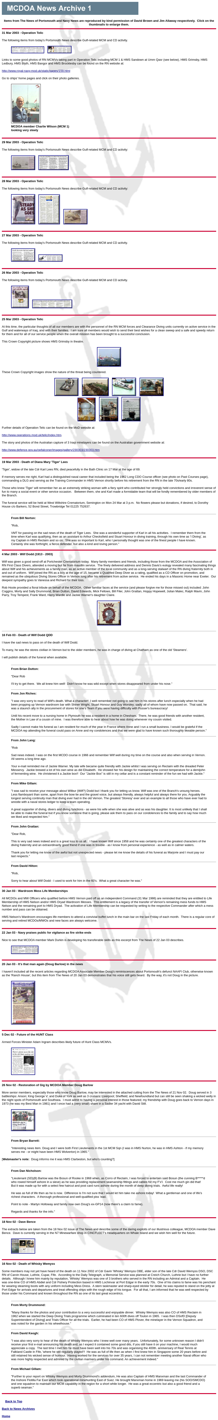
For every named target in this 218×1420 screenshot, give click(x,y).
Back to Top (13, 1401)
